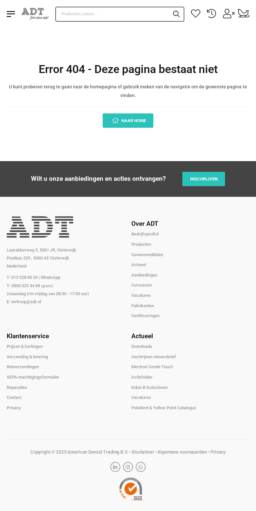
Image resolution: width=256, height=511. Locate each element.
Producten (141, 244)
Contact (14, 397)
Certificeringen (145, 315)
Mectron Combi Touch (152, 366)
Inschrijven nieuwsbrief (153, 356)
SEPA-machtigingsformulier (33, 377)
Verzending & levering (27, 356)
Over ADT (144, 223)
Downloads (141, 346)
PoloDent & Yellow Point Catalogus (163, 407)
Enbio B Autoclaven (149, 387)
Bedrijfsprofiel (145, 233)
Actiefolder (142, 377)
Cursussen (141, 285)
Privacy (14, 407)
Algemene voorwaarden (182, 452)
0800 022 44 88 (32, 285)
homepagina (103, 86)
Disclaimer (143, 452)
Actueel (138, 264)
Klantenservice (28, 336)
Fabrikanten (142, 305)
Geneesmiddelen (147, 254)
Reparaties (17, 387)
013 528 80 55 (24, 277)
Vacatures (141, 295)
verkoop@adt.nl (26, 301)
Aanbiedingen (144, 275)
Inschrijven (204, 178)
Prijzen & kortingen (25, 346)
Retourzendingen (23, 366)
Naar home (133, 120)
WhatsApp (50, 277)
